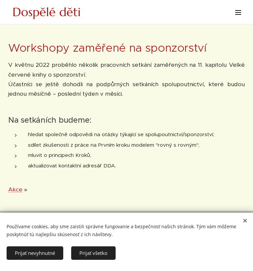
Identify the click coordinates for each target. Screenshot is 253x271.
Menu (238, 12)
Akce (15, 189)
